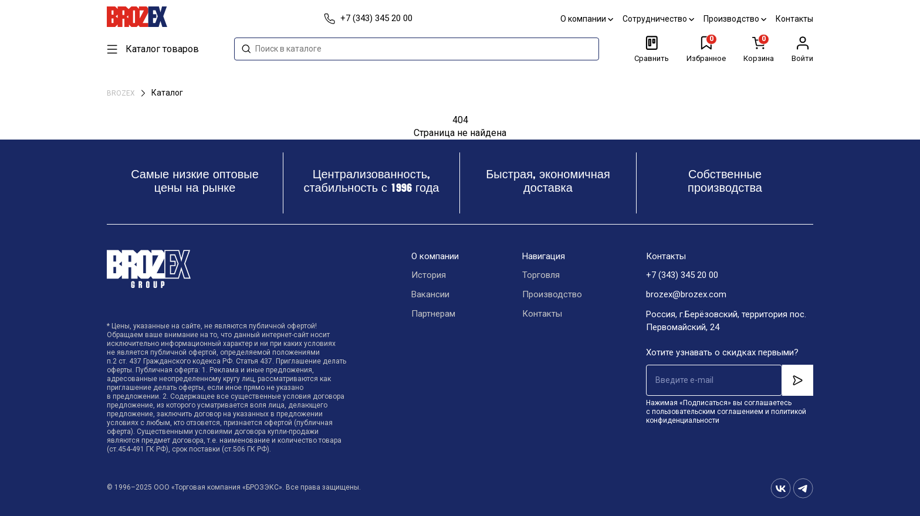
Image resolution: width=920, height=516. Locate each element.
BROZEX (122, 93)
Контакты (794, 18)
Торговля (541, 275)
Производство (734, 18)
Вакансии (430, 295)
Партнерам (433, 314)
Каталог (167, 92)
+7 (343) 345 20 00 (682, 275)
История (428, 275)
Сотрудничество (658, 18)
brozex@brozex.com (686, 295)
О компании (586, 18)
